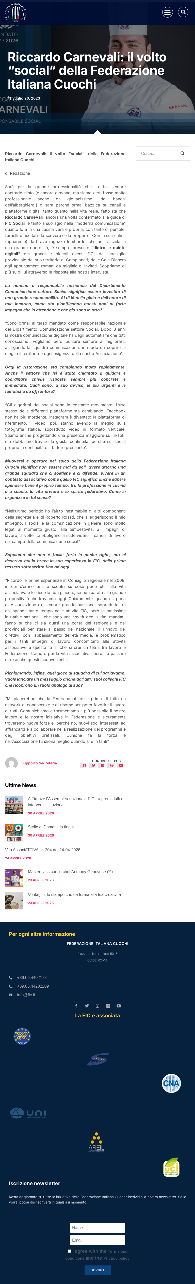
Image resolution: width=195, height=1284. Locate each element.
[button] (167, 12)
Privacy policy (116, 1258)
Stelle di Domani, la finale (51, 827)
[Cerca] (182, 153)
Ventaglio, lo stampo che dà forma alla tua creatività (74, 894)
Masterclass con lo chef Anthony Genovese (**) (70, 872)
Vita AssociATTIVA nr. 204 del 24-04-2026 (42, 850)
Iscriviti (98, 1270)
